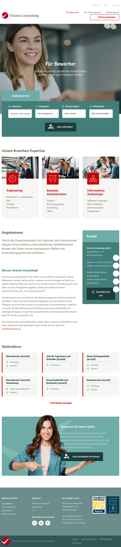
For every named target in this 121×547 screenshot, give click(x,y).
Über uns (96, 5)
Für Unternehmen (92, 12)
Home (75, 539)
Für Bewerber (72, 12)
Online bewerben (106, 17)
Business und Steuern (41, 503)
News (106, 5)
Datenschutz (89, 539)
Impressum (105, 539)
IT (33, 510)
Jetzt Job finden (65, 126)
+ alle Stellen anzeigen (60, 403)
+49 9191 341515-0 (73, 516)
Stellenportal (112, 12)
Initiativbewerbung (11, 328)
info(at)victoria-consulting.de (73, 523)
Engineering (37, 507)
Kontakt (115, 5)
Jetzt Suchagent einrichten (85, 456)
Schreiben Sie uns (103, 293)
